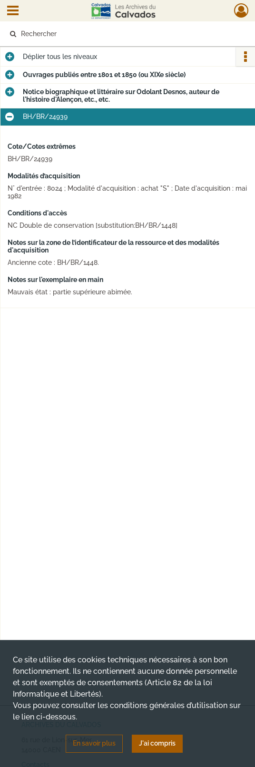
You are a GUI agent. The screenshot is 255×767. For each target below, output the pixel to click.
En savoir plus (94, 743)
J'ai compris (157, 743)
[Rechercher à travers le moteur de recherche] (121, 33)
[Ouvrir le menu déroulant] (13, 11)
